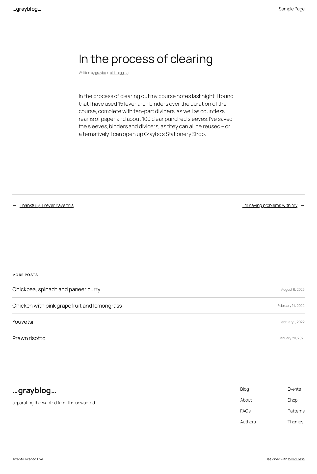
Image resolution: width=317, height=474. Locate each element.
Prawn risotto (29, 338)
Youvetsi (22, 322)
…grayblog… (26, 8)
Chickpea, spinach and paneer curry (56, 289)
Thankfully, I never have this (47, 205)
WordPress (296, 459)
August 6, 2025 (293, 289)
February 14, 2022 (291, 305)
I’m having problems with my (269, 205)
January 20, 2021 (292, 338)
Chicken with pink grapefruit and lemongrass (67, 306)
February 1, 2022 (292, 321)
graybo (100, 72)
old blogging (119, 72)
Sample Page (292, 9)
